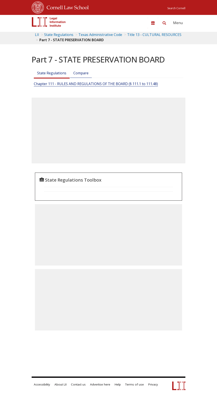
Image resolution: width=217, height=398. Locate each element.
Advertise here (100, 384)
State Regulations (58, 34)
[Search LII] (164, 23)
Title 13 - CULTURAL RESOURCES (154, 34)
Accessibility (42, 384)
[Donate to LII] (153, 23)
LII (37, 34)
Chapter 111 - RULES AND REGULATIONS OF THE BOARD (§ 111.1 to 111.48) (96, 83)
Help (118, 384)
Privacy (153, 384)
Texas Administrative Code (100, 34)
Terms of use (134, 384)
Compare (81, 73)
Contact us (78, 384)
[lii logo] (49, 22)
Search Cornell (176, 8)
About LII (60, 384)
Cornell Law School (66, 7)
